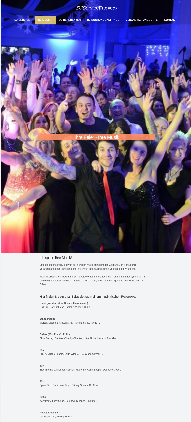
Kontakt (170, 20)
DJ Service (22, 20)
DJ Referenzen (70, 20)
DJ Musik (44, 20)
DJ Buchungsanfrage (103, 20)
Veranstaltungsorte (142, 20)
